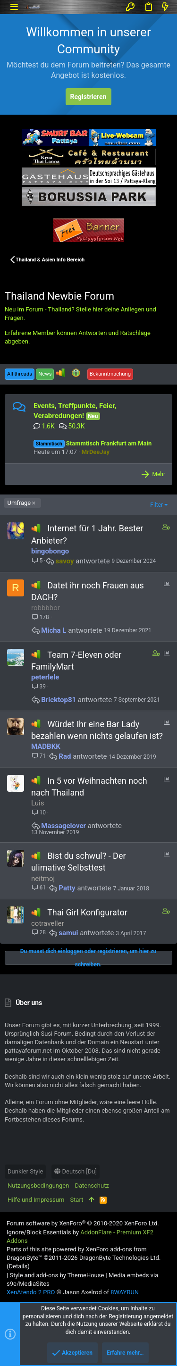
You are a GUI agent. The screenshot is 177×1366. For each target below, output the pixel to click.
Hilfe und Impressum (36, 1199)
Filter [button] (156, 505)
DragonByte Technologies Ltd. (119, 1257)
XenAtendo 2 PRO (31, 1292)
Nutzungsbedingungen (38, 1185)
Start (76, 1199)
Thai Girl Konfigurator (87, 912)
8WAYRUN (124, 1292)
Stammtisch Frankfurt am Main (93, 443)
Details (17, 1266)
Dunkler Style (25, 1171)
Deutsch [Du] (75, 1171)
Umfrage (19, 502)
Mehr (158, 474)
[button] (14, 7)
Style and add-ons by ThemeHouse (56, 1275)
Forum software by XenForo (83, 1223)
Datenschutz (92, 1185)
